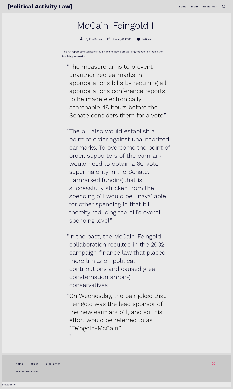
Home (182, 6)
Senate (149, 39)
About (194, 6)
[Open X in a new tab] (213, 363)
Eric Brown (95, 39)
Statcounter (9, 384)
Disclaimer (209, 6)
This (64, 51)
